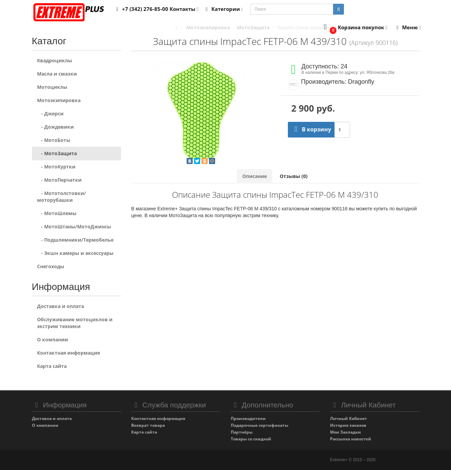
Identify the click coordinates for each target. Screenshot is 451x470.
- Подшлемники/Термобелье (75, 240)
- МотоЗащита (57, 153)
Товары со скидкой (251, 439)
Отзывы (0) (294, 176)
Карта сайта (52, 366)
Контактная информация (68, 353)
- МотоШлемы (56, 213)
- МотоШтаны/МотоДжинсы (74, 226)
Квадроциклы (54, 60)
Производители (248, 418)
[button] (354, 27)
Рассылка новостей (350, 439)
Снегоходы (50, 266)
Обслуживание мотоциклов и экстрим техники (74, 322)
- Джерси (50, 113)
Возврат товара (148, 425)
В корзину (311, 129)
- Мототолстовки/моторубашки (61, 196)
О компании (52, 339)
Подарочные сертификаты (259, 425)
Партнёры (242, 432)
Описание (254, 176)
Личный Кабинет (348, 418)
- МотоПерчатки (59, 180)
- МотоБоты (53, 140)
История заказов (348, 425)
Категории (223, 8)
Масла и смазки (57, 73)
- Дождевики (55, 127)
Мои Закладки (345, 432)
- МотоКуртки (56, 166)
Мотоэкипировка (59, 100)
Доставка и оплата (60, 306)
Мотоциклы (52, 87)
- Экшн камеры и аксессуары (75, 253)
